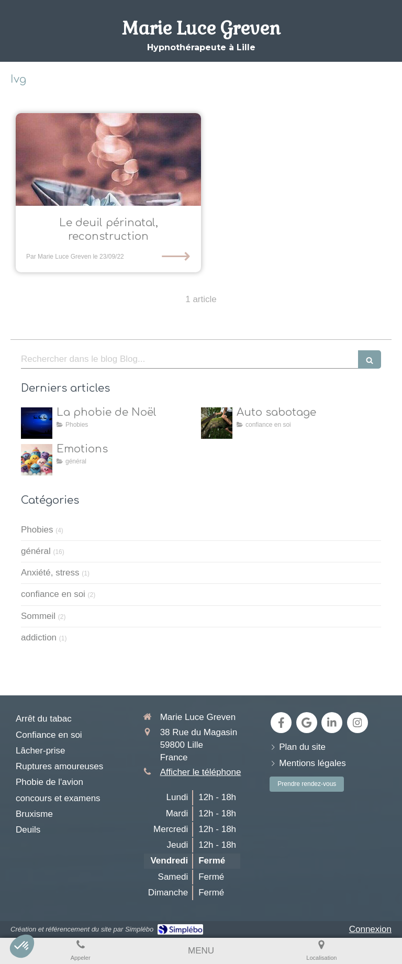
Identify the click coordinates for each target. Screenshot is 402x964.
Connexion (370, 929)
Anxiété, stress (50, 573)
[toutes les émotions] (36, 459)
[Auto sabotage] (216, 423)
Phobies (37, 530)
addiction (39, 637)
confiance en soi (53, 594)
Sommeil (38, 616)
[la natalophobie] (36, 423)
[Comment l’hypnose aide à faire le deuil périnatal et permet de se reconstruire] (108, 159)
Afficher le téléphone (200, 772)
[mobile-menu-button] (201, 951)
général (36, 551)
